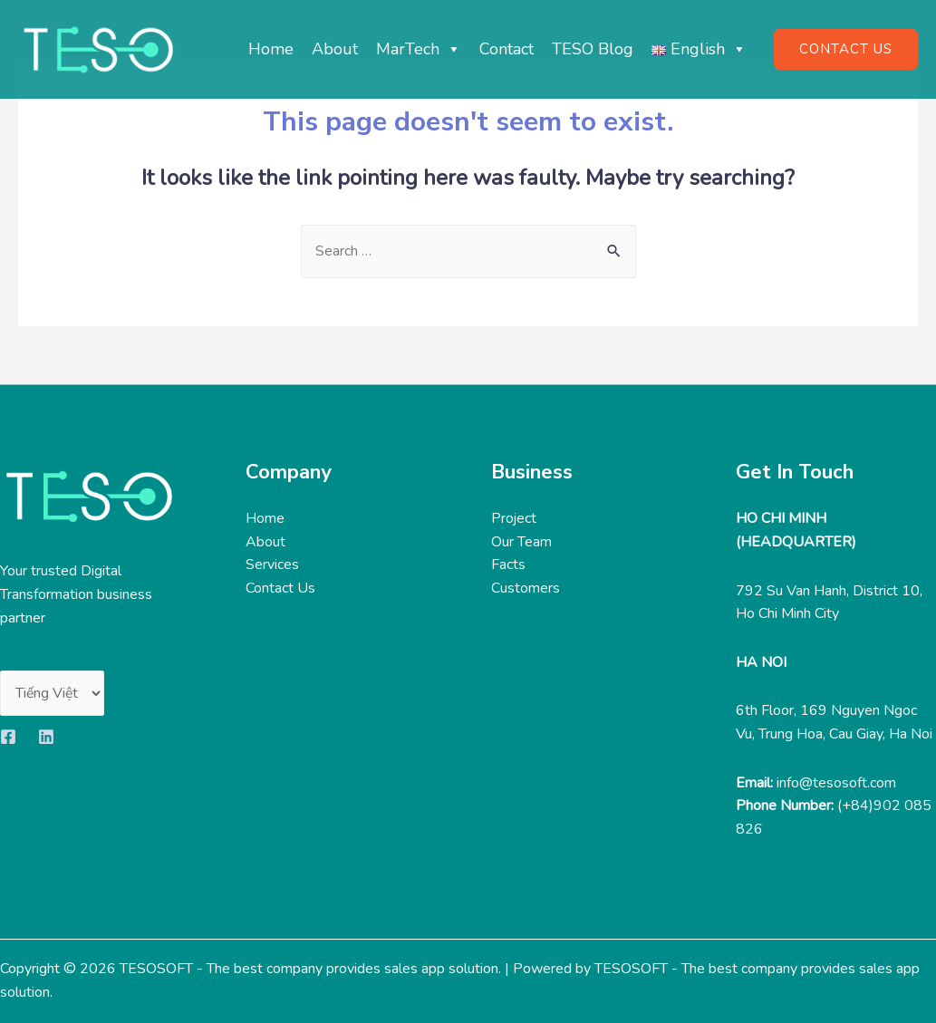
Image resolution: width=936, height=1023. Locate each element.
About (335, 49)
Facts (508, 565)
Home (271, 49)
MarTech (418, 49)
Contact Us (280, 589)
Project (514, 519)
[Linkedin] (46, 737)
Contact (506, 49)
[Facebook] (8, 737)
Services (272, 565)
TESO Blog (592, 49)
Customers (525, 589)
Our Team (521, 542)
